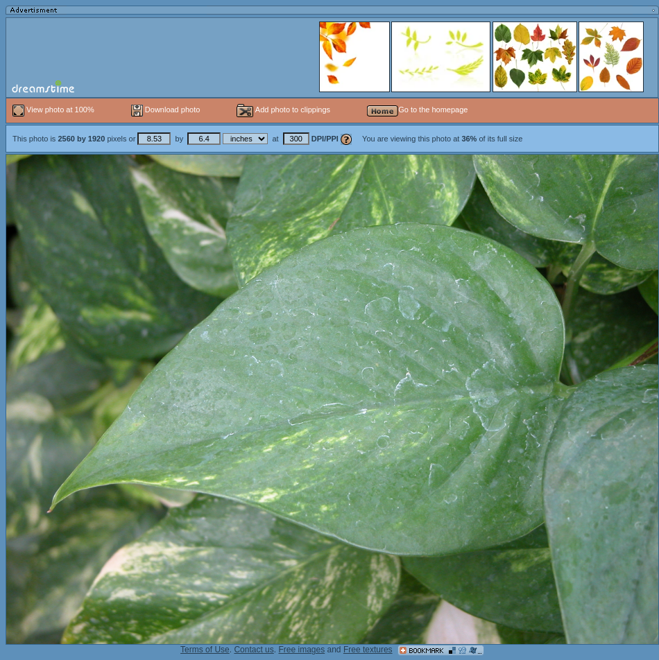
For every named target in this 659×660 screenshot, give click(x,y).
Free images (301, 649)
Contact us (253, 649)
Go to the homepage (417, 109)
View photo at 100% (54, 109)
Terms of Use (205, 649)
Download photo (165, 109)
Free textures (368, 649)
